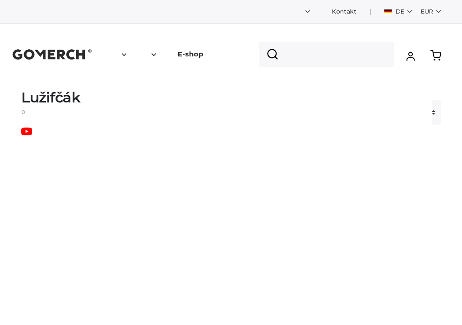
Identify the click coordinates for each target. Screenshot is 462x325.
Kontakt (344, 11)
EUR (427, 11)
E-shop (190, 54)
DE (395, 11)
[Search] (326, 54)
